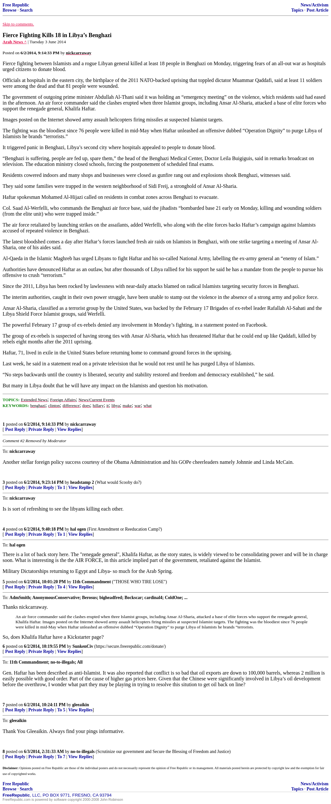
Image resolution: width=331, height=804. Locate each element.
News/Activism (314, 5)
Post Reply (15, 429)
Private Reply (41, 429)
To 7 (61, 756)
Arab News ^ (15, 41)
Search (26, 10)
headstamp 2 (82, 482)
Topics (297, 10)
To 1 (61, 487)
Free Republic (16, 5)
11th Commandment (91, 581)
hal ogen (78, 529)
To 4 (61, 587)
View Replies (69, 429)
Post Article (317, 10)
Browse (9, 10)
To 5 (61, 709)
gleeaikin (80, 704)
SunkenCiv (82, 646)
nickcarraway (83, 424)
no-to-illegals (82, 751)
